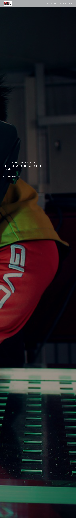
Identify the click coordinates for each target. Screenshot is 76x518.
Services (56, 3)
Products (63, 3)
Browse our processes (13, 176)
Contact (69, 3)
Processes (50, 3)
